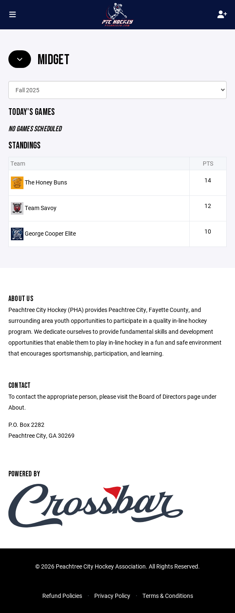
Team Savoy (41, 208)
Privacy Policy (112, 596)
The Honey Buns (46, 182)
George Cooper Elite (50, 233)
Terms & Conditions (167, 596)
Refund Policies (62, 596)
